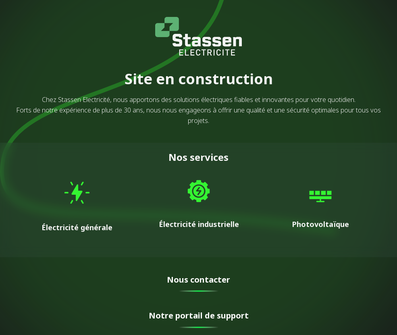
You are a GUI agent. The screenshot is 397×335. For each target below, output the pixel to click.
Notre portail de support (199, 315)
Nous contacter (198, 279)
